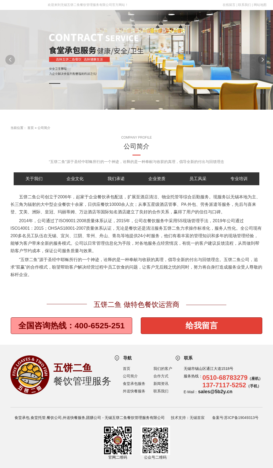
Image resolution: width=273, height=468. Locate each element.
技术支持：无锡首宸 (188, 417)
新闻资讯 (160, 383)
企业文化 (75, 178)
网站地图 (260, 5)
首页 (30, 128)
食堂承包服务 (134, 383)
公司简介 (44, 128)
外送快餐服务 (134, 391)
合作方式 (160, 376)
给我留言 (202, 325)
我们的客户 (162, 368)
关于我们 (34, 178)
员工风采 (197, 178)
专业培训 (239, 178)
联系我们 (244, 5)
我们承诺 (116, 178)
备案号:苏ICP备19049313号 (235, 417)
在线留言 (229, 5)
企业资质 (156, 178)
